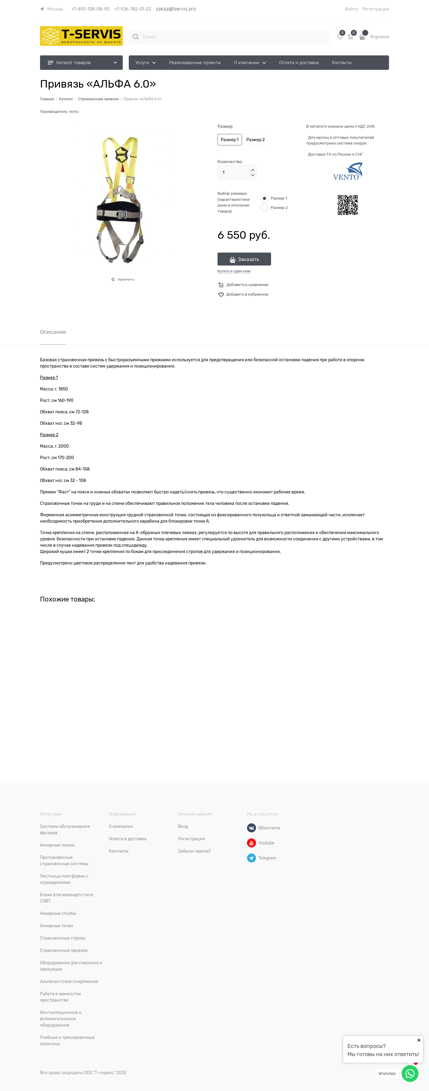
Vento (74, 112)
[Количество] (237, 172)
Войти (351, 9)
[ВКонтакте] (251, 827)
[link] (51, 9)
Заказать (248, 259)
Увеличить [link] (126, 279)
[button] (252, 170)
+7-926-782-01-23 (132, 9)
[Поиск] (136, 37)
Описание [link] (53, 332)
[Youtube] (251, 842)
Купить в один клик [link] (234, 271)
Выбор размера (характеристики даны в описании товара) (234, 202)
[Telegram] (251, 858)
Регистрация (375, 9)
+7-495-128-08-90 (90, 9)
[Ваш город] (419, 1040)
